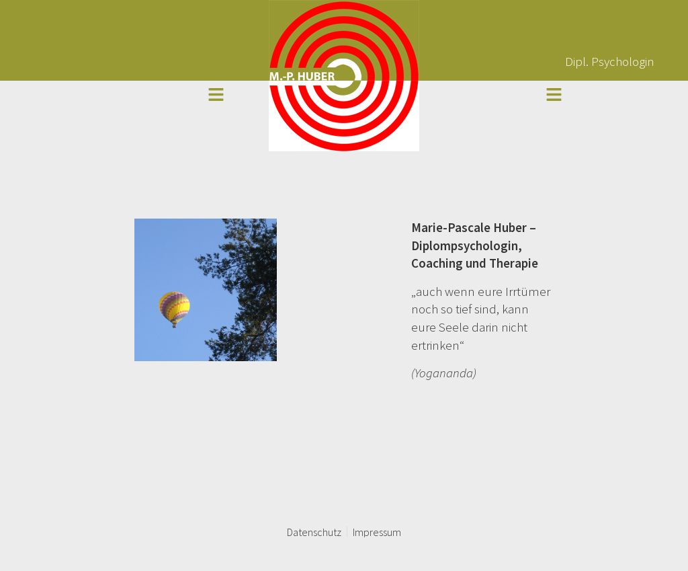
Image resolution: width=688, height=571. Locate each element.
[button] (215, 95)
